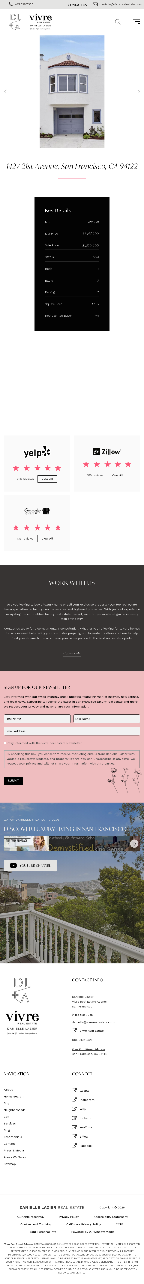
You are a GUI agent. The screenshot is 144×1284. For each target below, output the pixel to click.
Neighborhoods (15, 1110)
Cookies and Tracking (35, 1224)
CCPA (120, 1224)
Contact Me (72, 653)
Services (10, 1123)
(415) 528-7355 (82, 1014)
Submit (13, 780)
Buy (6, 1103)
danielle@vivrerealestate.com (93, 1022)
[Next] (134, 844)
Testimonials (13, 1137)
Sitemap (10, 1164)
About (8, 1089)
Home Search (13, 1096)
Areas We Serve (15, 1157)
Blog (7, 1130)
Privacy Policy (69, 1216)
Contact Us (77, 5)
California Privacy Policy (83, 1224)
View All (47, 479)
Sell (6, 1116)
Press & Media (14, 1150)
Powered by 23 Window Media (92, 1231)
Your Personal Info (43, 1231)
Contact (9, 1143)
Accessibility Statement (111, 1216)
